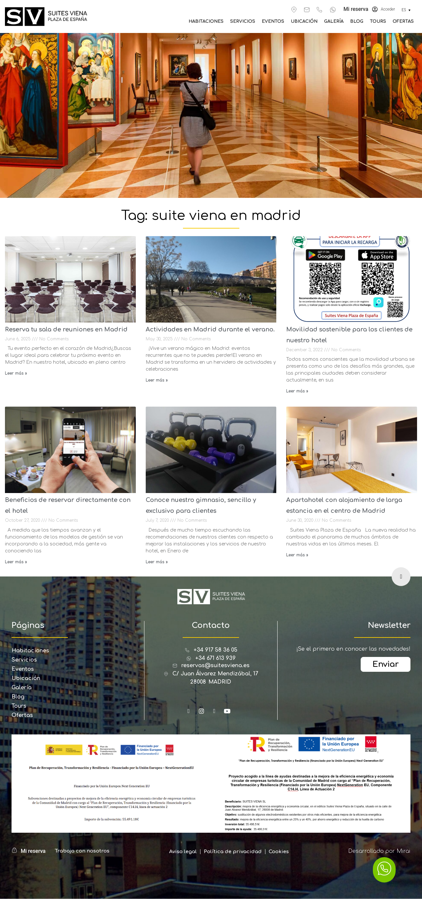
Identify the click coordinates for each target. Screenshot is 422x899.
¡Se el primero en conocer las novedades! (353, 649)
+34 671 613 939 (215, 658)
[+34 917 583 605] (319, 10)
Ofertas (403, 21)
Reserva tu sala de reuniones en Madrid (66, 329)
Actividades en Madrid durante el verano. (210, 329)
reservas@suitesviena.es (215, 665)
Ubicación (304, 21)
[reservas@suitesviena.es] (307, 10)
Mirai (403, 851)
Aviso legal (183, 851)
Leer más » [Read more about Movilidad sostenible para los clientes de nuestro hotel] (297, 391)
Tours (378, 21)
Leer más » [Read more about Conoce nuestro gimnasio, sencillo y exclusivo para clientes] (157, 562)
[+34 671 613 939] (333, 10)
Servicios (242, 21)
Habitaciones (206, 21)
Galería (334, 21)
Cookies (279, 851)
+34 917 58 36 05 (215, 650)
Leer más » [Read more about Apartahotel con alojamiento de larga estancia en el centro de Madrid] (297, 555)
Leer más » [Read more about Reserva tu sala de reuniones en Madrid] (16, 373)
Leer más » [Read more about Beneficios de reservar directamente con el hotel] (16, 562)
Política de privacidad (233, 851)
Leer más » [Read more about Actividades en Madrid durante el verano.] (157, 380)
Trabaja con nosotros (82, 851)
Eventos (273, 21)
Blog (356, 21)
